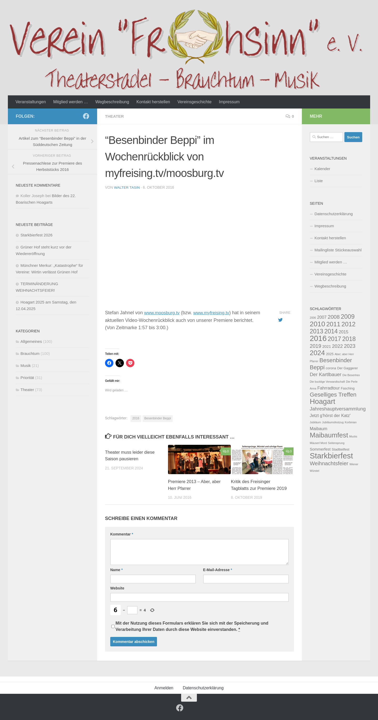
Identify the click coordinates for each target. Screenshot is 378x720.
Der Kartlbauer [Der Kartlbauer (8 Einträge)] (325, 374)
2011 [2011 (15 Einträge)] (333, 324)
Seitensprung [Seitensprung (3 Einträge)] (336, 443)
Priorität (27, 377)
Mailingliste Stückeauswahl (337, 250)
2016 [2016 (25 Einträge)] (318, 338)
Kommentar (121, 534)
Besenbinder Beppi (157, 418)
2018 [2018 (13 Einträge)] (349, 338)
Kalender (322, 168)
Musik (25, 365)
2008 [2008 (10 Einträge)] (334, 317)
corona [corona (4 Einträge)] (331, 368)
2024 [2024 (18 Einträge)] (317, 352)
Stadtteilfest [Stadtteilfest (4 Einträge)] (340, 449)
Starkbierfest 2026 (36, 235)
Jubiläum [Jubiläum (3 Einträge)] (315, 422)
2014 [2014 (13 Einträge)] (331, 331)
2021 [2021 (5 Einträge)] (326, 346)
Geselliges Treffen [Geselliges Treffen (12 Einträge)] (333, 394)
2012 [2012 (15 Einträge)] (349, 324)
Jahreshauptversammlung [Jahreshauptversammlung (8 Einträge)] (338, 409)
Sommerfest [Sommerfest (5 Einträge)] (320, 449)
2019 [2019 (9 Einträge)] (315, 346)
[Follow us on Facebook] (86, 116)
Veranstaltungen (30, 102)
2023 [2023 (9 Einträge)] (349, 346)
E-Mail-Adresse (217, 569)
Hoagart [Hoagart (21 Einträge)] (322, 401)
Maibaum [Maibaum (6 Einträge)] (318, 428)
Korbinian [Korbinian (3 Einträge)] (350, 422)
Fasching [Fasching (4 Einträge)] (347, 388)
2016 (135, 418)
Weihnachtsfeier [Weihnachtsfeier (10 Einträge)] (329, 463)
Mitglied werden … (70, 102)
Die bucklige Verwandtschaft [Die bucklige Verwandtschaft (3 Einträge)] (327, 381)
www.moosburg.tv (162, 312)
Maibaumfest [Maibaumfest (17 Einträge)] (329, 435)
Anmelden (163, 687)
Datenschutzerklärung (333, 214)
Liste (318, 180)
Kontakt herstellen (153, 102)
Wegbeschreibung (112, 102)
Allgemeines (31, 341)
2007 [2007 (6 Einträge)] (322, 317)
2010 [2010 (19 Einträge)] (317, 324)
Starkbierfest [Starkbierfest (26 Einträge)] (331, 455)
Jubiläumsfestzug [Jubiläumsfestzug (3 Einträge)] (333, 422)
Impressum (229, 102)
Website (117, 588)
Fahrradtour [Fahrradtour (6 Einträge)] (328, 388)
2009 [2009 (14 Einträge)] (348, 316)
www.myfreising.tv (214, 312)
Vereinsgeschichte (194, 102)
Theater (114, 116)
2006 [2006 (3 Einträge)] (313, 317)
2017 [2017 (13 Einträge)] (334, 338)
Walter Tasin (127, 187)
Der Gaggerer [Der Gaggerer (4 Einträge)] (347, 368)
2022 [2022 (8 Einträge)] (337, 346)
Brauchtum (30, 353)
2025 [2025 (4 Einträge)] (330, 354)
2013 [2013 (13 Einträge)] (316, 331)
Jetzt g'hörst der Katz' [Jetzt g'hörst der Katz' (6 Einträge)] (330, 415)
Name (116, 569)
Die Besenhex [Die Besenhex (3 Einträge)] (351, 375)
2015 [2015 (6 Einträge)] (343, 331)
